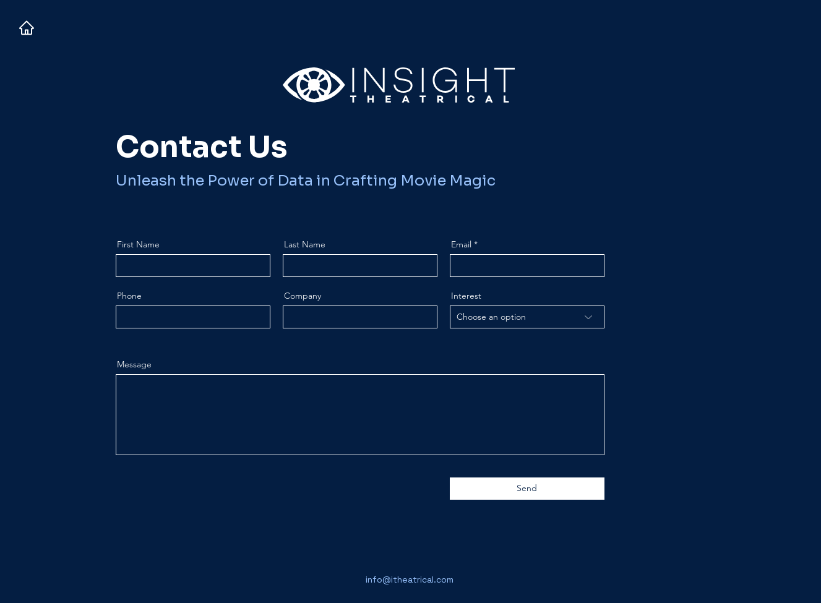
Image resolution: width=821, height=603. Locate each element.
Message (134, 364)
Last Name (304, 244)
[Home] (26, 28)
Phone (129, 295)
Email (461, 244)
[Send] (527, 488)
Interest (466, 295)
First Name (138, 244)
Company (302, 295)
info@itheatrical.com (409, 579)
